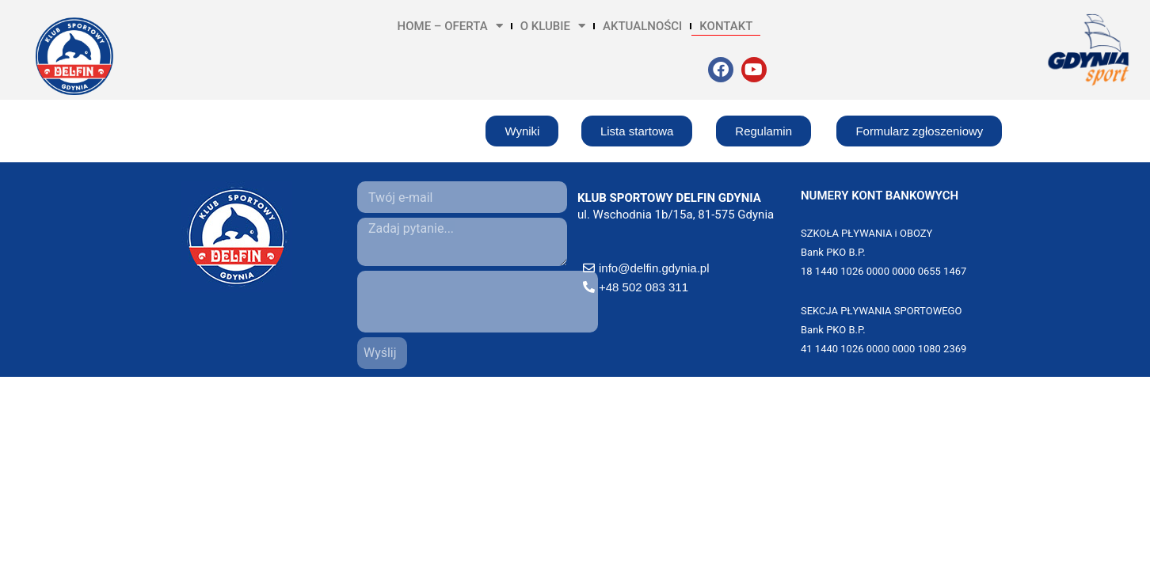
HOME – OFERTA (450, 26)
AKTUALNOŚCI (642, 26)
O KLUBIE (552, 26)
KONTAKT (725, 26)
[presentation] (477, 301)
